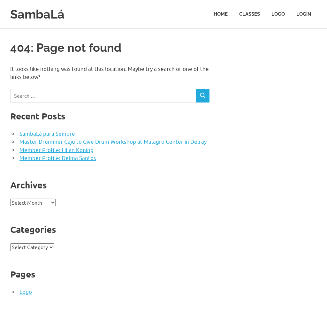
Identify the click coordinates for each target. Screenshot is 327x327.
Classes (249, 14)
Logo (278, 14)
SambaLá (37, 14)
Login (303, 14)
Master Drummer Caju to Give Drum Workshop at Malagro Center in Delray (113, 141)
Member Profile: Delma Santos (57, 157)
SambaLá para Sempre (47, 133)
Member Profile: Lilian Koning (56, 149)
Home (221, 14)
